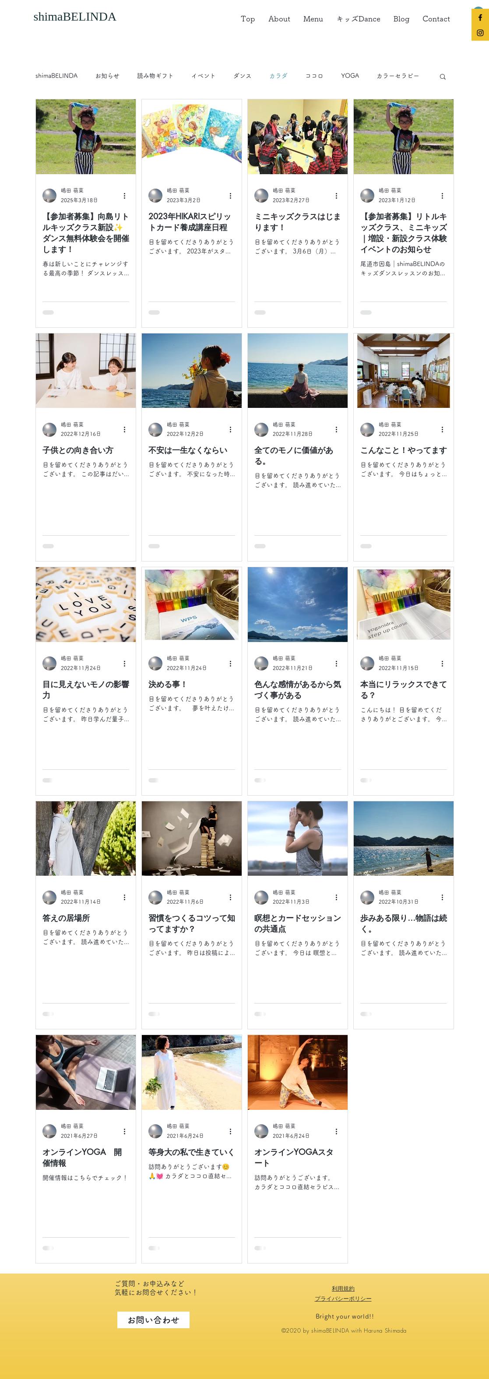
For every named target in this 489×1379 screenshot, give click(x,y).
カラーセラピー (397, 76)
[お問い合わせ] (153, 1320)
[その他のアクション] (128, 195)
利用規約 (343, 1288)
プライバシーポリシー (343, 1298)
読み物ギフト (155, 76)
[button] (443, 77)
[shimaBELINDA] (84, 17)
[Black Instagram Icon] (480, 32)
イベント (203, 76)
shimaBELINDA (56, 76)
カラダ (278, 76)
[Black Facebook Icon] (480, 17)
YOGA (350, 76)
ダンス (242, 76)
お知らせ (107, 76)
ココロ (314, 76)
